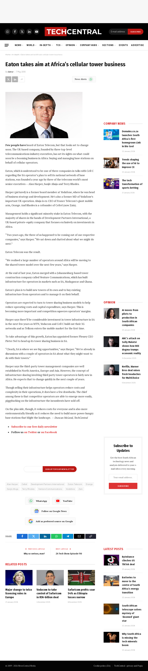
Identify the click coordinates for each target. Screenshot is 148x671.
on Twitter (30, 432)
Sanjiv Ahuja (12, 489)
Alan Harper (12, 484)
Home (7, 54)
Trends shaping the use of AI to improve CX (131, 163)
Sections (108, 45)
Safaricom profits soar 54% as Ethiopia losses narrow (81, 593)
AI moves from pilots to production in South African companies (130, 318)
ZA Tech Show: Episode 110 (69, 553)
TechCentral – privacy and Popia (128, 665)
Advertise (137, 45)
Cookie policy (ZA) (102, 665)
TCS (58, 45)
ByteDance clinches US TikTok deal (128, 560)
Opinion (70, 45)
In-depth (45, 45)
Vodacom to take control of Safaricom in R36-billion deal (49, 593)
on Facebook (49, 432)
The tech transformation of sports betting (132, 184)
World (30, 45)
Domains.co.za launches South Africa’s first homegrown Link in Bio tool (131, 139)
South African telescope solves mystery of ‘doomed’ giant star (131, 613)
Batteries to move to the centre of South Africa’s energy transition (131, 585)
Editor (11, 71)
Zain (81, 489)
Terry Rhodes (28, 489)
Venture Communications (50, 489)
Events (123, 45)
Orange (89, 484)
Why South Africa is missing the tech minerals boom (131, 639)
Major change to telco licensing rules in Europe (18, 593)
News (18, 45)
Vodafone (70, 489)
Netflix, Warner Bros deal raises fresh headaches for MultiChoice (131, 372)
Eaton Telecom (75, 484)
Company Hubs (88, 45)
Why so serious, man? (34, 553)
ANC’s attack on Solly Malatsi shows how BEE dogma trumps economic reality (131, 346)
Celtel (24, 484)
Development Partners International (47, 484)
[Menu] (7, 45)
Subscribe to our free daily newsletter (34, 426)
